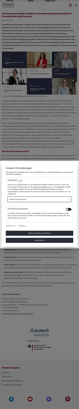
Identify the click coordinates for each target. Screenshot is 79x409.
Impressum (22, 226)
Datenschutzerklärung (41, 187)
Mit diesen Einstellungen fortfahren (39, 233)
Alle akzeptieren (39, 240)
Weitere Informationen (17, 199)
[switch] (68, 209)
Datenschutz (10, 226)
